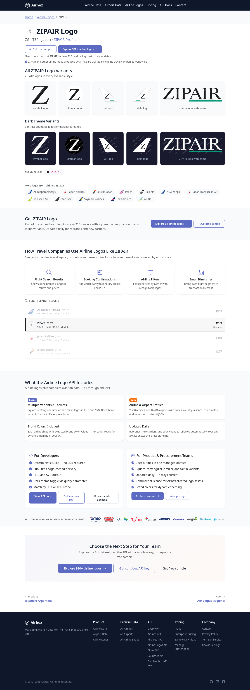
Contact (180, 5)
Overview (153, 628)
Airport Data (113, 5)
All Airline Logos (129, 639)
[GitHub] (211, 681)
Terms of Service (211, 639)
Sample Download (185, 639)
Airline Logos (134, 5)
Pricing (151, 5)
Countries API (156, 656)
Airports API (155, 639)
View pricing (177, 496)
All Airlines (126, 628)
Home (29, 17)
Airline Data (93, 5)
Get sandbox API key (134, 568)
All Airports (126, 634)
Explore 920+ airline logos (80, 49)
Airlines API (154, 634)
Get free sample (40, 49)
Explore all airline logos (171, 223)
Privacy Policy (210, 634)
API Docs (166, 5)
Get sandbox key (71, 498)
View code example (102, 498)
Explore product (147, 496)
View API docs (42, 498)
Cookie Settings (211, 645)
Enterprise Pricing (185, 634)
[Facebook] (223, 681)
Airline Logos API (158, 645)
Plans (178, 628)
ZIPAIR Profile (65, 39)
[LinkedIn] (217, 681)
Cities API (153, 650)
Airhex (34, 5)
